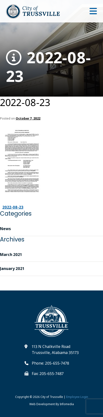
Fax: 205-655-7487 (48, 373)
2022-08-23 (48, 66)
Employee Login (77, 397)
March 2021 (11, 254)
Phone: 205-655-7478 (50, 363)
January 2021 (12, 268)
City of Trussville (51, 397)
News (5, 228)
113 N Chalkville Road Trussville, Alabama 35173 (55, 349)
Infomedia (67, 404)
